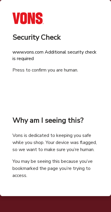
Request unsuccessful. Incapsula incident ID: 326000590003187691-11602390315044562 (55, 106)
